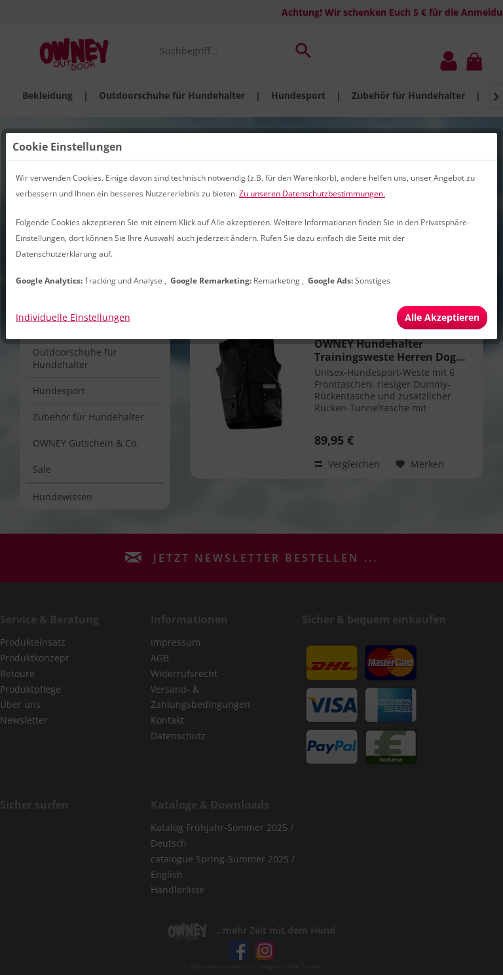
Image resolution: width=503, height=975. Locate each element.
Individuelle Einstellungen (73, 317)
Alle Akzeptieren (442, 317)
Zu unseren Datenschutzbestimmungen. (312, 193)
